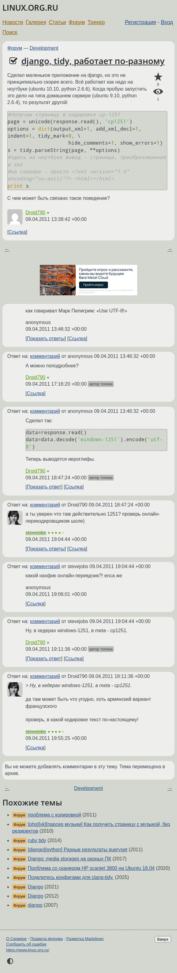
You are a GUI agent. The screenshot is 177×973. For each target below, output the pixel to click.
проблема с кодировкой (54, 814)
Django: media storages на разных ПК (69, 858)
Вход (167, 22)
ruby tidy (37, 840)
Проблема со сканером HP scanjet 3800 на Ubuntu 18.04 (91, 868)
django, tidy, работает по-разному (93, 61)
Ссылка (17, 232)
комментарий (45, 356)
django (35, 905)
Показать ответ (44, 486)
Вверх (162, 939)
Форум (77, 22)
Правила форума (46, 938)
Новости (12, 22)
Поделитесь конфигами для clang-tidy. (70, 877)
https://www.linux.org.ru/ (27, 950)
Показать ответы (45, 338)
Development (44, 48)
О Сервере (16, 938)
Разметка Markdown (85, 938)
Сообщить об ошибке (26, 944)
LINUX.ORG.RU (30, 7)
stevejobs (36, 532)
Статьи (57, 22)
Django (35, 886)
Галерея (36, 22)
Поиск (9, 32)
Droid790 (35, 212)
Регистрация (140, 22)
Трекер (96, 22)
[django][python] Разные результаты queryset (77, 849)
